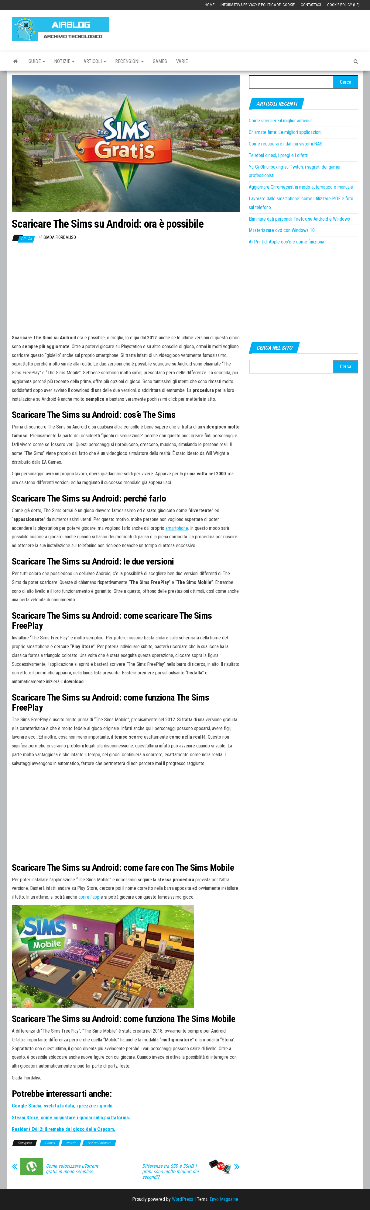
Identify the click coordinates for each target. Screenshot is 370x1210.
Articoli (95, 61)
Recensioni (129, 61)
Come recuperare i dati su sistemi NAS (286, 144)
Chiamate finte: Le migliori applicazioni (285, 132)
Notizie (64, 61)
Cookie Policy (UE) (343, 4)
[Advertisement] (247, 28)
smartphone (177, 528)
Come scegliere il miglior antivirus (281, 121)
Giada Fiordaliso (59, 237)
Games (160, 61)
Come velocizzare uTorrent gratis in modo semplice (72, 1168)
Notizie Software (99, 1143)
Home (209, 4)
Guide (37, 61)
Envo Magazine (224, 1199)
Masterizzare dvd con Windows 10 (282, 230)
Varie (182, 61)
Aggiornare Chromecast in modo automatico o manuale (301, 187)
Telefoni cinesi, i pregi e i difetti (278, 155)
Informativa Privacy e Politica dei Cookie (258, 4)
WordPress (182, 1199)
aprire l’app (88, 897)
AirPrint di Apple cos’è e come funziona (286, 242)
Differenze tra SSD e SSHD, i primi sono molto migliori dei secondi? (170, 1171)
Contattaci (311, 4)
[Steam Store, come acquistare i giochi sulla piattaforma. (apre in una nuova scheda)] (71, 1118)
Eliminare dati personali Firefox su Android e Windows (299, 219)
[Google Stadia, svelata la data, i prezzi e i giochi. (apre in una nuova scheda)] (63, 1106)
